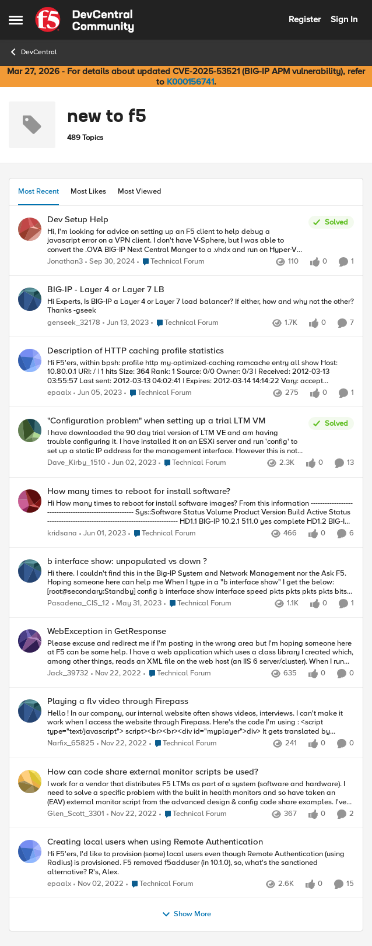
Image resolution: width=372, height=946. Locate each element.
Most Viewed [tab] (140, 191)
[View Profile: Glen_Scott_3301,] (29, 781)
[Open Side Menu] (16, 20)
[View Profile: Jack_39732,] (29, 641)
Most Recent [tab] (38, 191)
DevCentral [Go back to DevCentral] (33, 52)
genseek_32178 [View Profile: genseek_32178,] (73, 322)
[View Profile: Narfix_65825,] (29, 711)
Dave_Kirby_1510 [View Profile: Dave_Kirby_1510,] (76, 463)
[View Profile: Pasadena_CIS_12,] (29, 571)
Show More (186, 914)
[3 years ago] (126, 323)
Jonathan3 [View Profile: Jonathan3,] (65, 261)
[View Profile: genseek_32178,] (29, 299)
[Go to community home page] (84, 20)
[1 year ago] (110, 262)
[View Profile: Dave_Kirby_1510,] (29, 430)
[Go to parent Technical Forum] (171, 262)
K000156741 (190, 81)
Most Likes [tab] (88, 191)
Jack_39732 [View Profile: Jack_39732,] (68, 674)
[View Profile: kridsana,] (29, 501)
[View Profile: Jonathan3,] (29, 229)
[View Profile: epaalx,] (29, 360)
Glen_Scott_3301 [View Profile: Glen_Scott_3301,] (75, 814)
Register (305, 19)
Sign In (344, 19)
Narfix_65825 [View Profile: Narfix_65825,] (70, 744)
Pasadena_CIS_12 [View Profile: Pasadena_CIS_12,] (78, 603)
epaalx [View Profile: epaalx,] (59, 392)
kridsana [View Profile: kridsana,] (62, 533)
